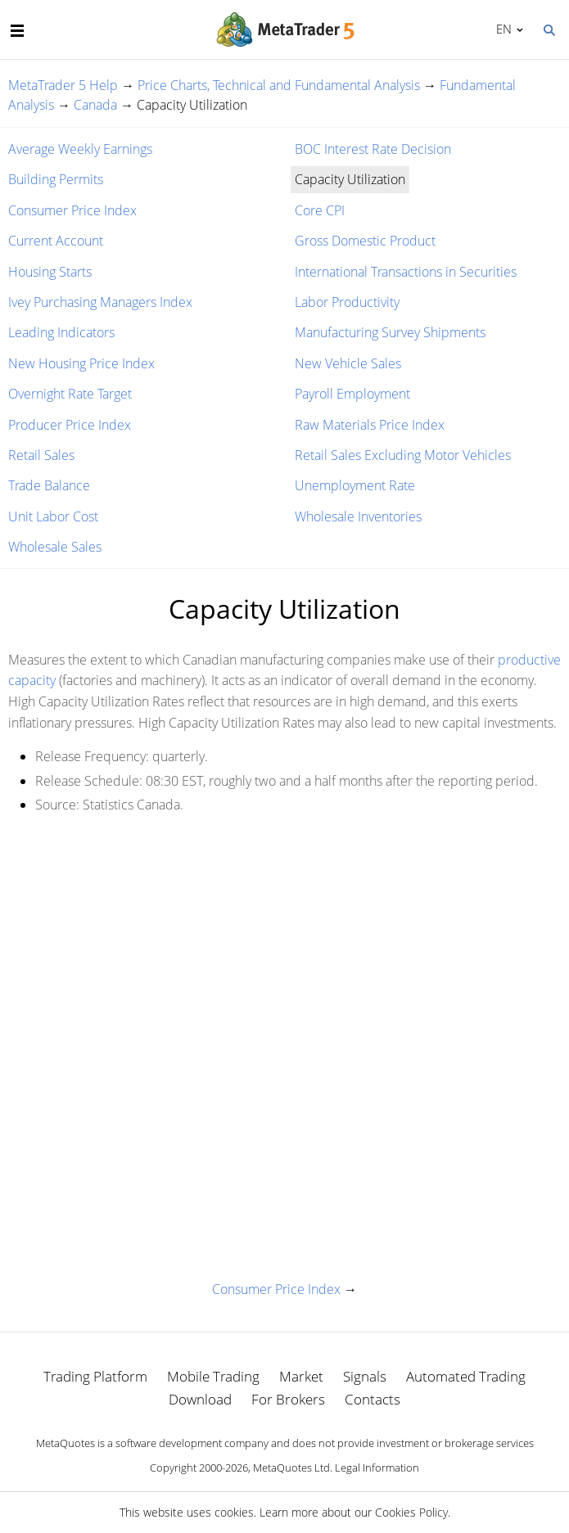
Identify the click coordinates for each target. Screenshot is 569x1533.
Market (301, 1376)
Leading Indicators (61, 332)
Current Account (55, 241)
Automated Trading (466, 1376)
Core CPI (320, 210)
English (501, 28)
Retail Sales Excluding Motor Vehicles (403, 455)
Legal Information (377, 1467)
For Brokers (288, 1399)
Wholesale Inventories (358, 516)
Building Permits (55, 179)
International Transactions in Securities (406, 272)
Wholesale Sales (55, 547)
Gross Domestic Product (365, 241)
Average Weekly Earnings (80, 149)
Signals (364, 1376)
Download (200, 1399)
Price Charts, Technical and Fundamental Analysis (279, 85)
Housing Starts (50, 272)
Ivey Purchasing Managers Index (100, 302)
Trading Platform (95, 1376)
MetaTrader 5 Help (63, 85)
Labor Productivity (347, 302)
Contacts (372, 1399)
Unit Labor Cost (53, 516)
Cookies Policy (411, 1512)
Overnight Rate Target (70, 394)
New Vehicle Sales (348, 363)
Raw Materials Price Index (370, 425)
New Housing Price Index (81, 363)
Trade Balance (49, 485)
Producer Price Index (69, 425)
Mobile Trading (213, 1376)
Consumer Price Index (72, 210)
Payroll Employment (352, 394)
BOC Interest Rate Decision (373, 149)
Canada (95, 105)
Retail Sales (41, 455)
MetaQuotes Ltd (291, 1467)
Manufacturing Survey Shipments (390, 332)
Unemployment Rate (355, 485)
